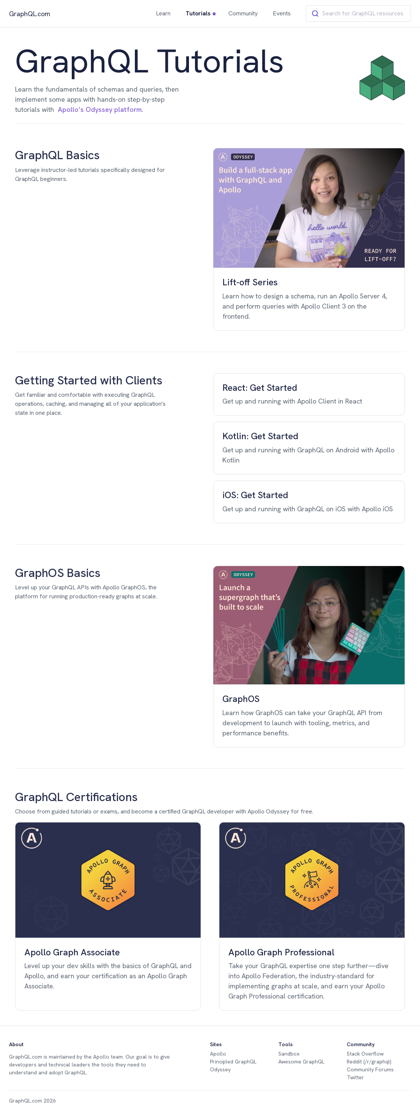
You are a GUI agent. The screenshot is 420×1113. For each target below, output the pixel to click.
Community (243, 13)
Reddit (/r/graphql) (369, 1061)
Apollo (101, 1056)
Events (282, 13)
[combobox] (358, 13)
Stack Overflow (365, 1053)
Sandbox (288, 1053)
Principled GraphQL (233, 1061)
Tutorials (198, 13)
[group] (309, 239)
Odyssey (220, 1069)
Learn (163, 13)
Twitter (355, 1077)
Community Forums (370, 1069)
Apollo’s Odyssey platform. (100, 109)
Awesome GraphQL (301, 1061)
